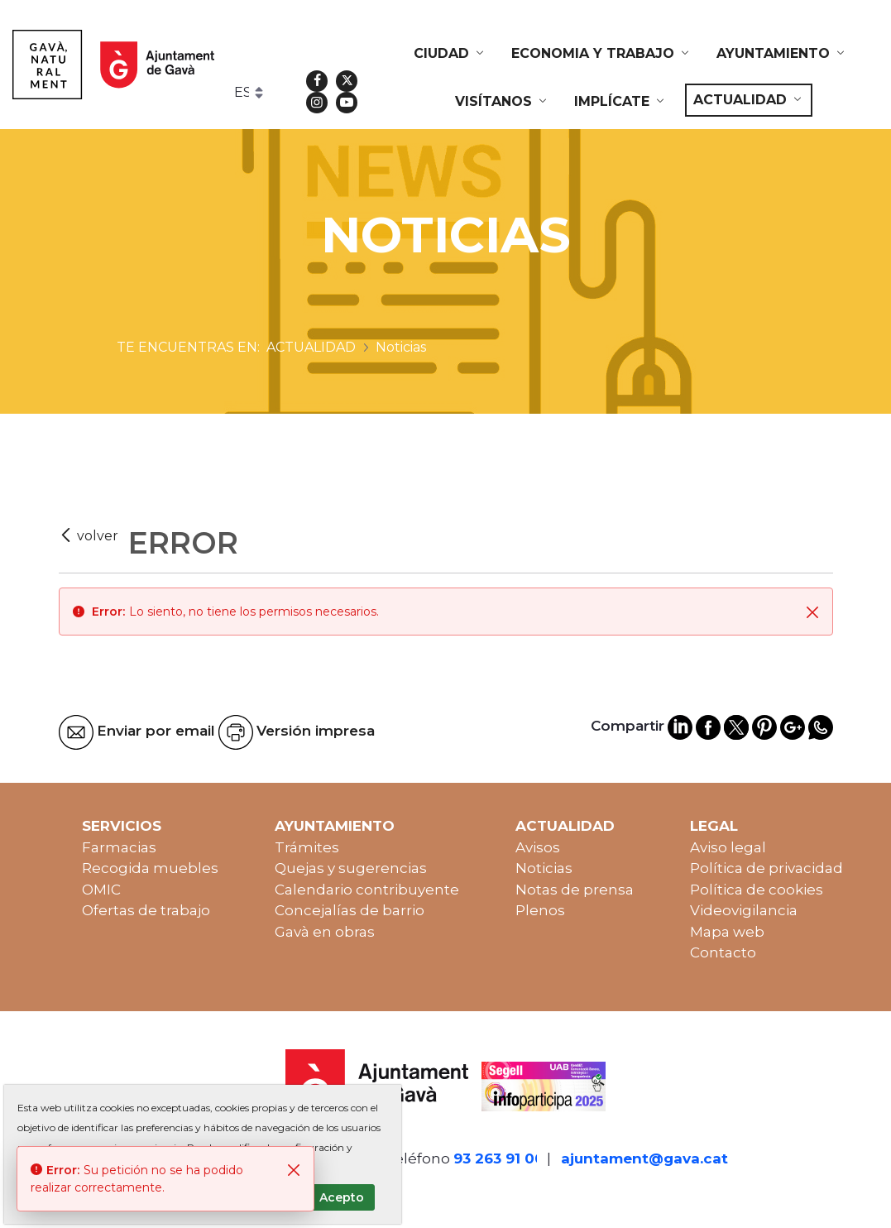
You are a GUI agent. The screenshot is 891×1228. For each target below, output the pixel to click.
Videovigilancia (744, 910)
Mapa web (727, 931)
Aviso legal (728, 847)
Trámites (307, 847)
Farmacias (119, 847)
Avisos (537, 847)
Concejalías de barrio (349, 910)
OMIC (101, 889)
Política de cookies (756, 889)
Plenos (540, 910)
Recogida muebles (150, 868)
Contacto (723, 952)
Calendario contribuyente (367, 889)
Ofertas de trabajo (146, 910)
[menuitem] (450, 54)
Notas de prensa (574, 889)
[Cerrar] (812, 611)
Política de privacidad (766, 868)
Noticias (543, 868)
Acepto (341, 1197)
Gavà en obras (325, 931)
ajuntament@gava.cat (644, 1158)
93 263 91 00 (498, 1158)
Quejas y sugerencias (351, 868)
